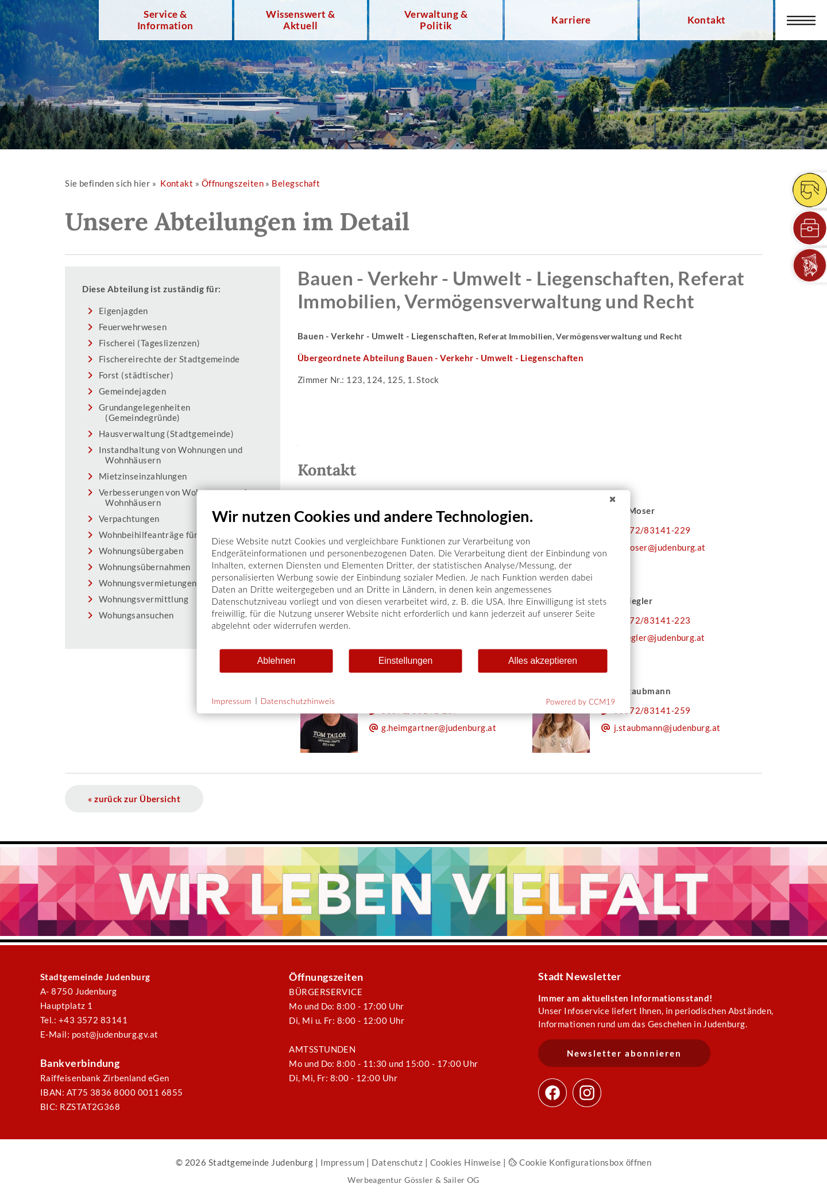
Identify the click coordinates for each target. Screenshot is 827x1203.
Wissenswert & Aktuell (300, 20)
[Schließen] (612, 499)
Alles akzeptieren (542, 661)
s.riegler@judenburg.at (659, 637)
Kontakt (706, 20)
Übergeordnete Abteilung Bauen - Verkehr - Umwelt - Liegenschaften (440, 358)
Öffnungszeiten (233, 183)
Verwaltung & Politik (435, 20)
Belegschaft (296, 183)
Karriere (571, 20)
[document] (414, 577)
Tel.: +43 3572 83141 (83, 1020)
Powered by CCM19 (581, 701)
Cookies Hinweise (465, 1162)
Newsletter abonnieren (624, 1053)
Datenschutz (397, 1162)
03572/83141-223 (652, 620)
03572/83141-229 (652, 530)
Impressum (342, 1162)
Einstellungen (405, 661)
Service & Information (165, 20)
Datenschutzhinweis (298, 701)
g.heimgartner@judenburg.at (438, 727)
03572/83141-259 (652, 710)
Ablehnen (276, 661)
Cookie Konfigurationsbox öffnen (579, 1162)
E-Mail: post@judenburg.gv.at (99, 1034)
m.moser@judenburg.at (660, 547)
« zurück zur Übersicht (134, 799)
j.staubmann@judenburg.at (667, 727)
